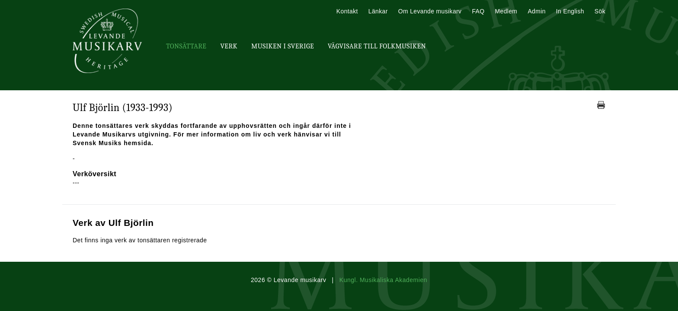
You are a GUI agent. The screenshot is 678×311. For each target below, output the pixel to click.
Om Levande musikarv (430, 11)
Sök (600, 11)
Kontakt (347, 11)
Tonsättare (186, 46)
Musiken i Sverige (282, 46)
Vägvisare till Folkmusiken (377, 46)
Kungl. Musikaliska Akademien (383, 279)
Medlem (506, 11)
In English (570, 11)
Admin (536, 11)
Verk (228, 46)
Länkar (378, 11)
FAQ (478, 11)
